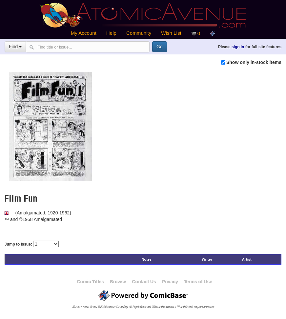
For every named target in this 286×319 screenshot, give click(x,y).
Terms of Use (198, 281)
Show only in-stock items (253, 62)
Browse (118, 281)
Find (15, 46)
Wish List (171, 33)
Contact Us (144, 281)
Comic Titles (90, 281)
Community (138, 33)
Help (111, 33)
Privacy (170, 281)
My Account (83, 33)
